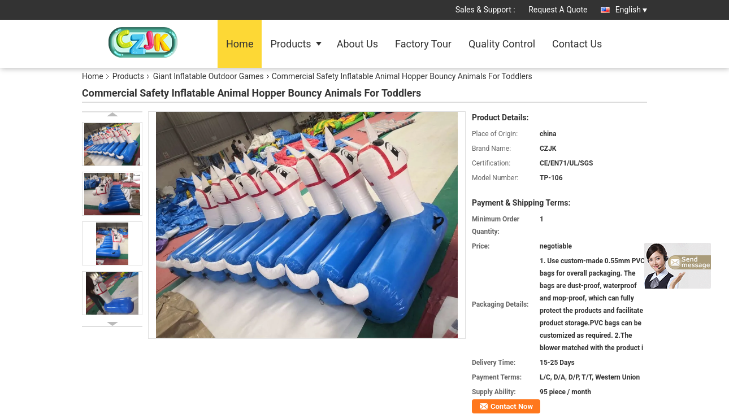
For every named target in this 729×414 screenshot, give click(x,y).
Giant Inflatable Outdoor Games (208, 76)
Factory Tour (423, 44)
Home (239, 44)
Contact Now (512, 406)
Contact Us (577, 44)
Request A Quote (557, 9)
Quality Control (501, 44)
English (631, 9)
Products (290, 44)
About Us (357, 44)
